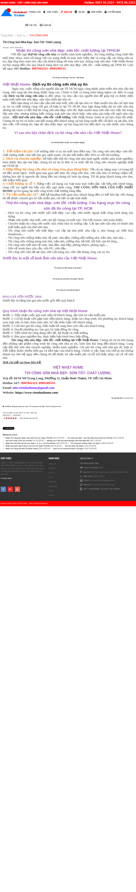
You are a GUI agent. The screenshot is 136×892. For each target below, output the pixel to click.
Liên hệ (51, 881)
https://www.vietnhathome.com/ (36, 779)
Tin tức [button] (33, 25)
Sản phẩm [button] (96, 12)
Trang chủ (52, 850)
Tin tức (51, 877)
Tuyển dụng (53, 872)
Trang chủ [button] (35, 12)
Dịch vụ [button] (68, 12)
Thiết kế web (33, 890)
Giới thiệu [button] (52, 12)
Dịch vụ (51, 859)
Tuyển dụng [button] (114, 12)
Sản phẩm (52, 868)
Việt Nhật (23, 890)
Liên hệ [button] (47, 25)
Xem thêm (6, 865)
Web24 (44, 890)
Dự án (51, 863)
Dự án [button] (81, 12)
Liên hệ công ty (86, 845)
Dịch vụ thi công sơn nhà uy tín (59, 143)
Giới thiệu (52, 854)
